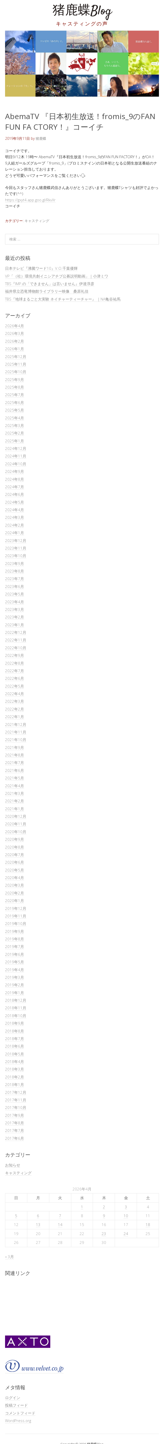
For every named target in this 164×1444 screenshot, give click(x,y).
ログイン (12, 1397)
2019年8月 (14, 938)
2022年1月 (14, 716)
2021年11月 (15, 731)
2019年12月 (15, 908)
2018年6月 (14, 1046)
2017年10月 (15, 1107)
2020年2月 (14, 892)
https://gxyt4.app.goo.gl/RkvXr (30, 199)
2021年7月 (14, 762)
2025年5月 (14, 410)
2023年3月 (14, 609)
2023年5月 (14, 593)
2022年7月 (14, 670)
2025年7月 (14, 394)
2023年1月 (14, 624)
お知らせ (12, 1164)
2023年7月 (14, 578)
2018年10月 (15, 1015)
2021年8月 (14, 754)
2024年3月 (14, 517)
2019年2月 (14, 984)
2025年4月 (14, 417)
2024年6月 (14, 494)
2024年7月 (14, 486)
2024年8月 (14, 479)
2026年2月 (14, 341)
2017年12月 (15, 1092)
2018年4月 (14, 1061)
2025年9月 (14, 379)
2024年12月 (15, 448)
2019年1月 (14, 992)
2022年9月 (14, 655)
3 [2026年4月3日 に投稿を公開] (126, 1206)
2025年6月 (14, 402)
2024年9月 (14, 471)
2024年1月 (14, 532)
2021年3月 (14, 793)
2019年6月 (14, 954)
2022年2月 (14, 709)
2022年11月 (15, 639)
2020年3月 (14, 885)
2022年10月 (15, 647)
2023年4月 (14, 601)
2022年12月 (15, 632)
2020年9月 (14, 839)
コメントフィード (20, 1412)
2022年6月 (14, 678)
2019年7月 (14, 946)
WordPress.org (18, 1420)
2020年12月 (15, 816)
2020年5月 (14, 870)
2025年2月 (14, 432)
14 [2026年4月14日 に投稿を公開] (60, 1224)
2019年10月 (15, 923)
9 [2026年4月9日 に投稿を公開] (104, 1215)
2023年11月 (15, 548)
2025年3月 (14, 425)
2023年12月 (15, 540)
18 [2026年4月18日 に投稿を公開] (148, 1224)
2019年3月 (14, 977)
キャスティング (37, 220)
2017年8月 (14, 1122)
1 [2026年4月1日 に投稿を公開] (82, 1206)
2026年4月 (14, 325)
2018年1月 (14, 1084)
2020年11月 (15, 823)
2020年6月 (14, 862)
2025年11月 (15, 364)
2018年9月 (14, 1023)
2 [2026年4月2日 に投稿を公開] (104, 1206)
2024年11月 (15, 455)
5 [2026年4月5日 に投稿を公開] (16, 1215)
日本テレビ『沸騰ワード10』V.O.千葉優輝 (41, 268)
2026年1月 (14, 348)
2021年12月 (15, 724)
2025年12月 (15, 356)
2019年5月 (14, 961)
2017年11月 (15, 1099)
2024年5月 (14, 502)
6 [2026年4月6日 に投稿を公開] (38, 1215)
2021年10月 (15, 739)
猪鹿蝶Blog (82, 11)
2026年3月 (14, 333)
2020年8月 (14, 847)
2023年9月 (14, 563)
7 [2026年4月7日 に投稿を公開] (60, 1215)
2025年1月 (14, 440)
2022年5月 (14, 686)
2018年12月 (15, 1000)
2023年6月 (14, 586)
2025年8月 (14, 387)
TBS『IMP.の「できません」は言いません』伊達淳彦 (49, 283)
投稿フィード (16, 1405)
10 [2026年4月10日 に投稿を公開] (126, 1215)
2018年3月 (14, 1069)
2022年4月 (14, 693)
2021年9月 (14, 747)
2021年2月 (14, 800)
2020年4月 (14, 877)
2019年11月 (15, 915)
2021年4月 (14, 785)
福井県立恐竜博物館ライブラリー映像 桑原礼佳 (46, 291)
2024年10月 (15, 463)
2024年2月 (14, 525)
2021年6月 (14, 770)
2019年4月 (14, 969)
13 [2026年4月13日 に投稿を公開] (38, 1224)
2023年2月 (14, 616)
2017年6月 (14, 1138)
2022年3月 (14, 701)
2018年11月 (15, 1007)
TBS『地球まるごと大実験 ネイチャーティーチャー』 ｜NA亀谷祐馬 (63, 299)
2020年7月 (14, 854)
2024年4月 (14, 509)
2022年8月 (14, 663)
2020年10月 (15, 831)
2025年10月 (15, 371)
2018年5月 (14, 1053)
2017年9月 (14, 1115)
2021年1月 (14, 808)
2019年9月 (14, 931)
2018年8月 (14, 1030)
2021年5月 (14, 777)
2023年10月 (15, 555)
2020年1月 (14, 900)
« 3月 (9, 1256)
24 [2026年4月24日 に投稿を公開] (126, 1233)
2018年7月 (14, 1038)
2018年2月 (14, 1076)
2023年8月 (14, 571)
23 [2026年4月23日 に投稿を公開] (104, 1233)
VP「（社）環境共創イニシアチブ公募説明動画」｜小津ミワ (56, 276)
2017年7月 (14, 1130)
